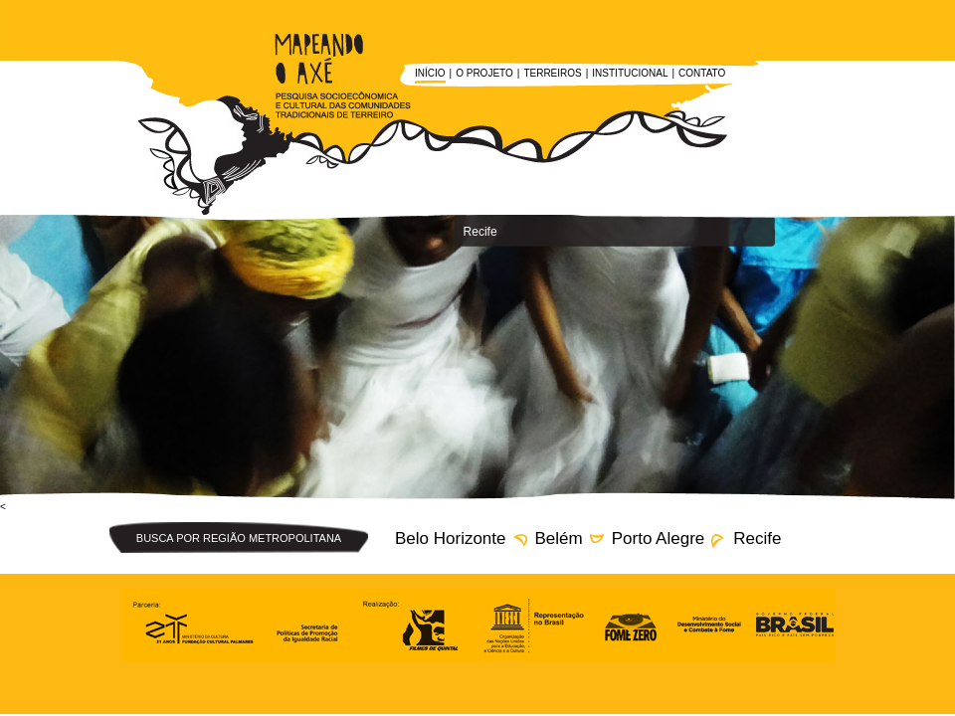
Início (430, 73)
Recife (757, 538)
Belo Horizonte (450, 538)
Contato (701, 73)
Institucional (630, 73)
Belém (559, 538)
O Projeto (484, 73)
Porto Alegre (658, 538)
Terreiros (552, 73)
